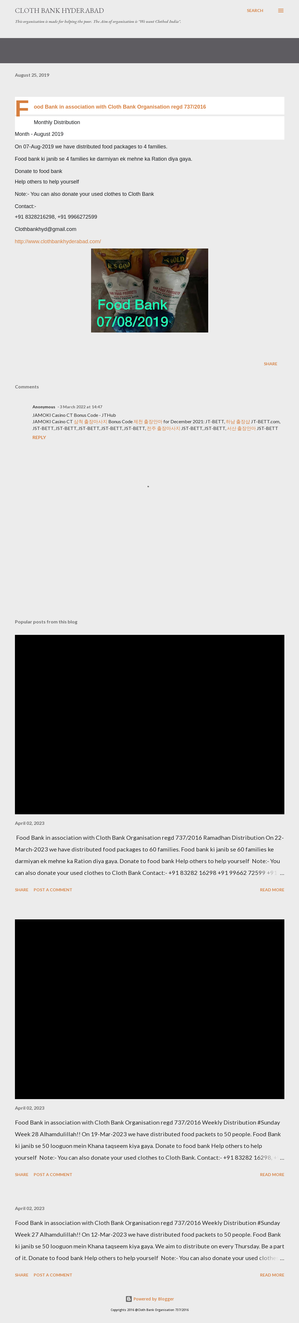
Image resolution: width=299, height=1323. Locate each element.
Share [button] (270, 363)
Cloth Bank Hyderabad (59, 10)
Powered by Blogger (149, 1299)
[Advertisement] (149, 568)
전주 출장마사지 (163, 428)
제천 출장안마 (148, 421)
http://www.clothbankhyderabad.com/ (58, 241)
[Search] (255, 10)
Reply (39, 437)
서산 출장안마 (241, 428)
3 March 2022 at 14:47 (81, 406)
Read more (272, 889)
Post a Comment (53, 889)
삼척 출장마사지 (90, 421)
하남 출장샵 (238, 421)
